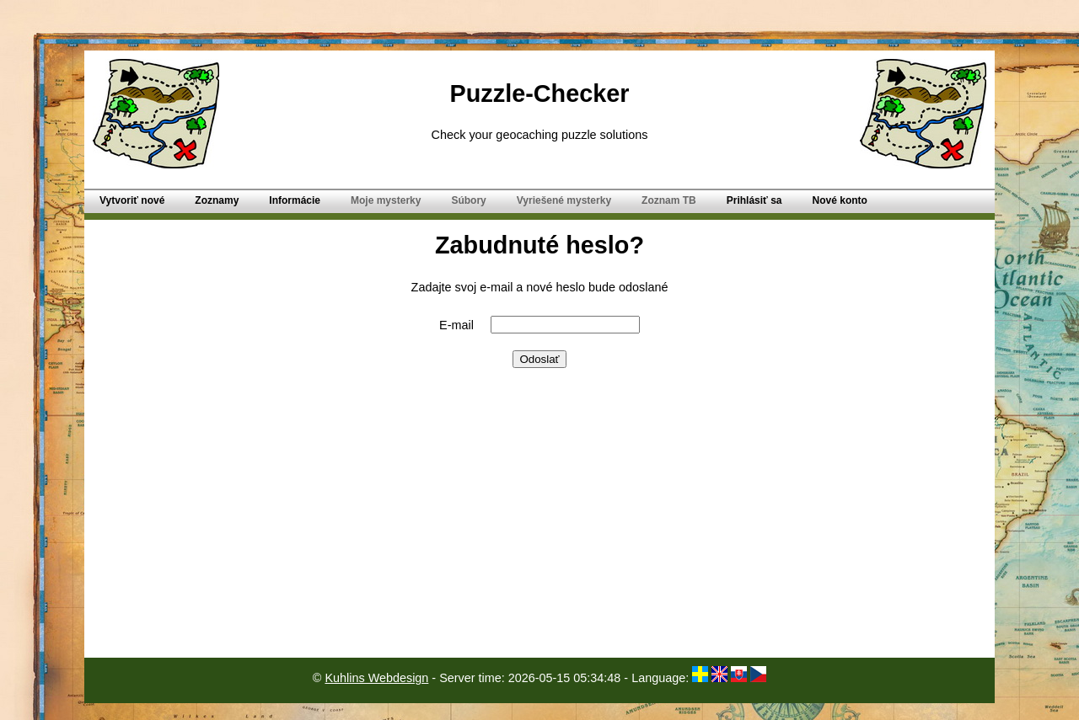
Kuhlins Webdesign (376, 678)
